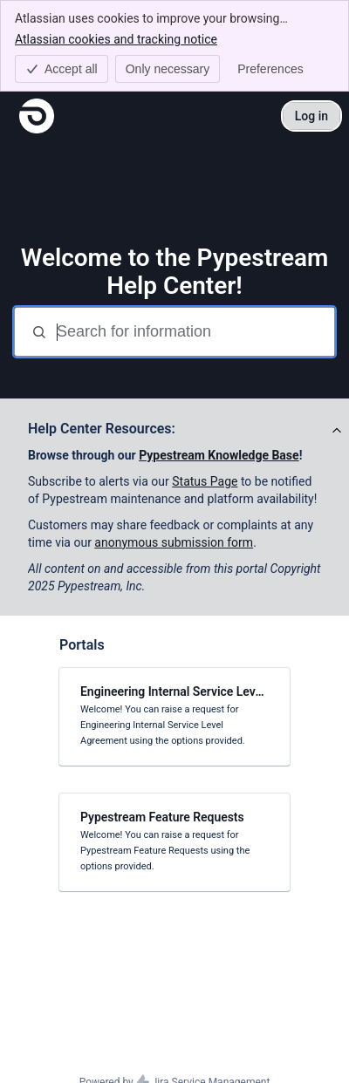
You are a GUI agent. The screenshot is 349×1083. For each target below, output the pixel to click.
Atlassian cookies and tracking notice (116, 38)
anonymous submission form (173, 542)
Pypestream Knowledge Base (218, 455)
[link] (174, 717)
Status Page (204, 481)
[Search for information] (193, 332)
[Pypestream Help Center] (36, 116)
